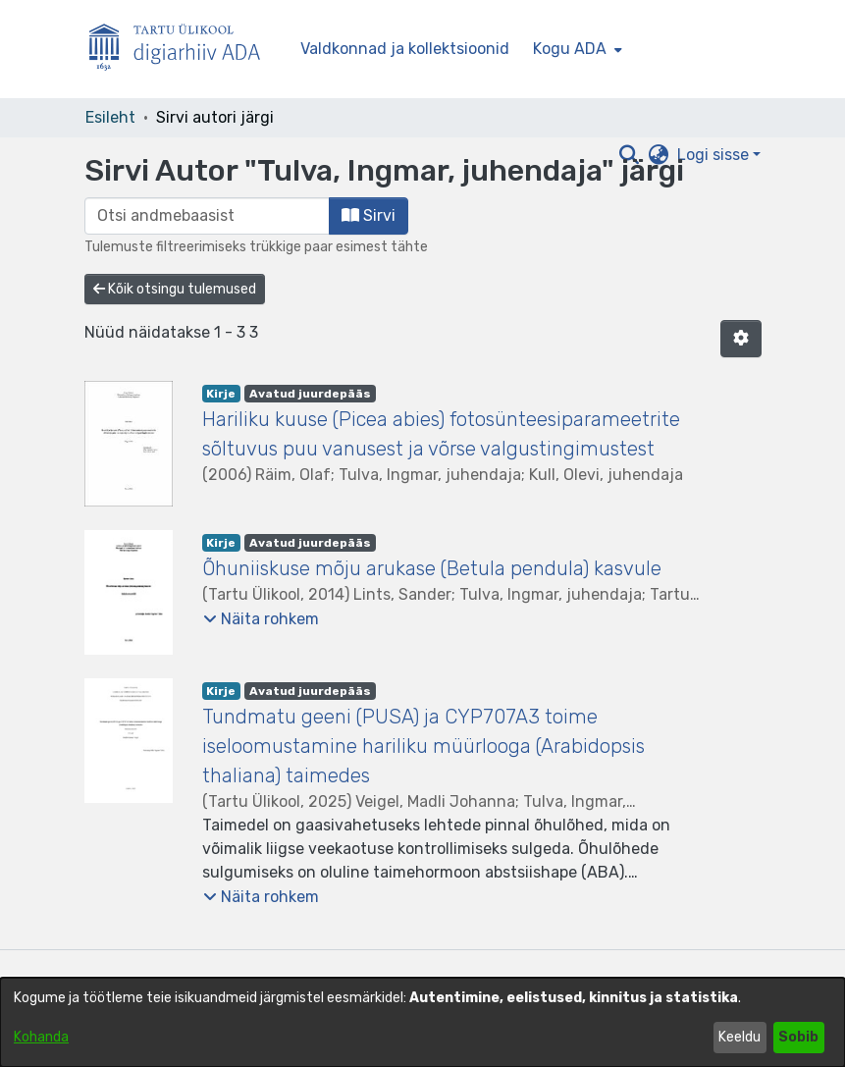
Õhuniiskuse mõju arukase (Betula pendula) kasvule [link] (431, 568)
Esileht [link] (110, 117)
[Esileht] (182, 49)
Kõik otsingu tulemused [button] (174, 289)
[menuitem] (575, 49)
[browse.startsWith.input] (207, 216)
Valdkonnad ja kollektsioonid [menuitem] (404, 48)
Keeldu (739, 1037)
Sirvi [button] (369, 215)
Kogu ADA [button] (570, 48)
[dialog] (422, 1022)
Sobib (798, 1037)
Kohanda (41, 1037)
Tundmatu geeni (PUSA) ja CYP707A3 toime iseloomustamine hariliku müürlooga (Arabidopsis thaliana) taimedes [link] (423, 746)
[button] (741, 338)
